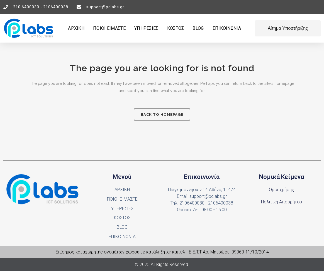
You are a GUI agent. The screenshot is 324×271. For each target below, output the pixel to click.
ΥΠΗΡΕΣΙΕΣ (146, 28)
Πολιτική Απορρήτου (281, 202)
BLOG (198, 28)
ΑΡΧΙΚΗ (76, 28)
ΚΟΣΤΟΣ (175, 28)
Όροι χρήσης (281, 189)
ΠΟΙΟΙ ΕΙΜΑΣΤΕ (109, 28)
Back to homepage (162, 114)
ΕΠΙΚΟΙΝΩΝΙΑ (227, 28)
